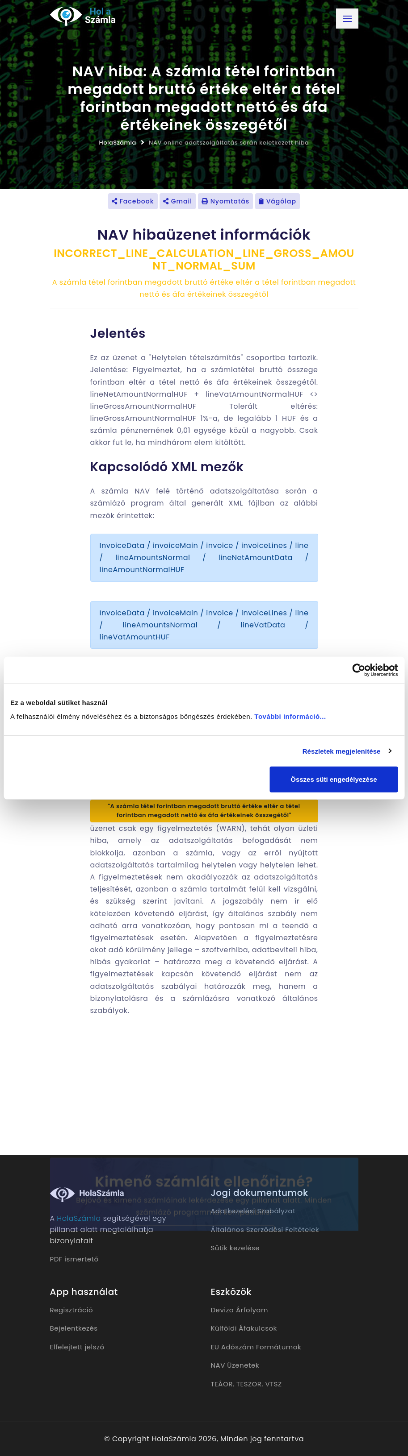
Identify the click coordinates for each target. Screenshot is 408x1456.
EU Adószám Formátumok (256, 1347)
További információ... (290, 716)
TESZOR (249, 1384)
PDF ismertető (74, 1259)
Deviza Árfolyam (239, 1310)
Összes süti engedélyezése (333, 779)
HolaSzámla (117, 142)
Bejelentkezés (74, 1328)
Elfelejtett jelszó (77, 1347)
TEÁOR (222, 1384)
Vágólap (277, 201)
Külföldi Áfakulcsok (244, 1328)
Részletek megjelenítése (342, 751)
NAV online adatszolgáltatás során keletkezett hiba (229, 142)
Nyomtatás (225, 201)
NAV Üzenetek (235, 1365)
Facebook (133, 201)
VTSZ (273, 1384)
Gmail (177, 201)
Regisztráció (71, 1310)
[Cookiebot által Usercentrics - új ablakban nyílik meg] (359, 669)
